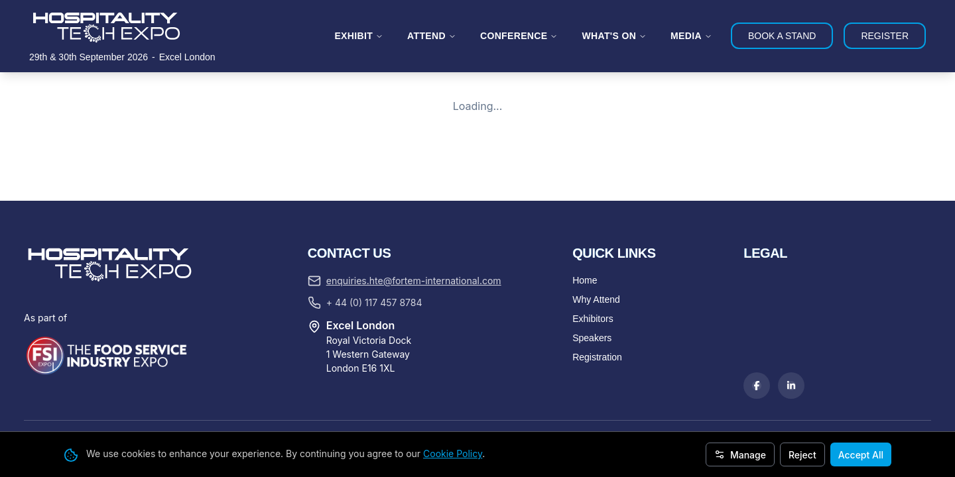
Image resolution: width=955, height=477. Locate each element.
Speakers (591, 338)
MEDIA (691, 35)
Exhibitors (592, 318)
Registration (597, 357)
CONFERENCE (519, 35)
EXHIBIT (358, 35)
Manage (740, 454)
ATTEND (431, 35)
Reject (802, 454)
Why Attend (596, 299)
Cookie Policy (452, 453)
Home (584, 280)
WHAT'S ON (614, 35)
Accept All (860, 454)
